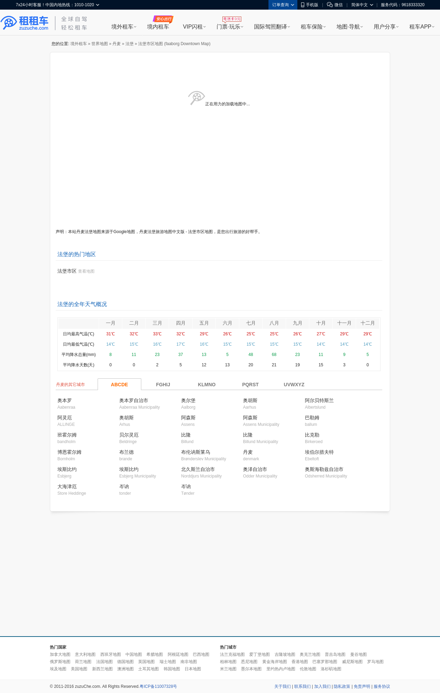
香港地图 (300, 661)
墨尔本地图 (251, 668)
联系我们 (302, 686)
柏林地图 (228, 661)
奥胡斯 (250, 400)
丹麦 (116, 43)
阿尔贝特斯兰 (319, 400)
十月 (321, 323)
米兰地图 (228, 668)
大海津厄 (67, 486)
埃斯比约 (67, 469)
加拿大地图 (60, 654)
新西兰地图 (102, 668)
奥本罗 (64, 400)
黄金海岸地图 (274, 661)
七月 (251, 323)
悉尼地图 (249, 661)
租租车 (24, 23)
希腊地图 (154, 654)
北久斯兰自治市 (198, 469)
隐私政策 (342, 686)
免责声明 (362, 686)
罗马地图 (375, 661)
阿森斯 (188, 417)
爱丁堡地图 (259, 654)
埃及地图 (58, 668)
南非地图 (188, 661)
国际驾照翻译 (270, 27)
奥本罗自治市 (133, 400)
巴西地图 (201, 654)
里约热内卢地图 (280, 668)
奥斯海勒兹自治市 (324, 469)
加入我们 (322, 686)
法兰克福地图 (232, 654)
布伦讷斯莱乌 (195, 452)
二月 (134, 323)
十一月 (344, 323)
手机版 (309, 4)
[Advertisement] (215, 574)
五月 (204, 323)
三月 (157, 323)
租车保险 (312, 27)
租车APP (420, 27)
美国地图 (79, 668)
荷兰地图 (83, 661)
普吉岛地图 (335, 654)
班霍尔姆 (67, 435)
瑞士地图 (168, 661)
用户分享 (385, 27)
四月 (181, 323)
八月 (274, 323)
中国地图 (133, 654)
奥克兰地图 (310, 654)
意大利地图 (85, 654)
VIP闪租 (193, 27)
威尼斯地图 (352, 661)
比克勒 (312, 435)
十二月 (368, 323)
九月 (297, 323)
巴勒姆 (312, 417)
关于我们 (282, 686)
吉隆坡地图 (285, 654)
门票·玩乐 (228, 27)
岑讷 (124, 486)
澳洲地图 (125, 668)
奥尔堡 (188, 400)
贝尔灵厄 (129, 435)
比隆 (186, 435)
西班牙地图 (110, 654)
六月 (227, 323)
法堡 (129, 43)
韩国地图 (172, 668)
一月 (111, 323)
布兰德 (126, 452)
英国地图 (146, 661)
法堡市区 (67, 271)
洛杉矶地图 (331, 668)
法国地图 (104, 661)
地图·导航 (348, 27)
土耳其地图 (148, 668)
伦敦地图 (308, 668)
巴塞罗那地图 (324, 661)
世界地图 (99, 43)
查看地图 (86, 271)
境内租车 (158, 27)
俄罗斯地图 (60, 661)
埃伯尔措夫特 (319, 452)
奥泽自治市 (255, 469)
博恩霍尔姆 (69, 452)
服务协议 (382, 686)
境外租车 (122, 27)
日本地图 (193, 668)
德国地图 (125, 661)
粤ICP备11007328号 (158, 686)
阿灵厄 (64, 417)
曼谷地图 (358, 654)
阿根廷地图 (178, 654)
